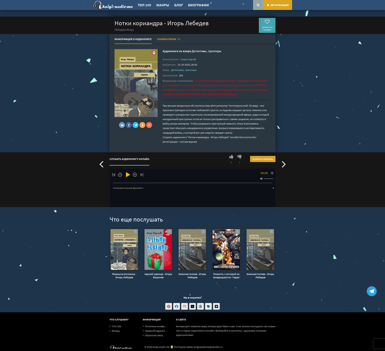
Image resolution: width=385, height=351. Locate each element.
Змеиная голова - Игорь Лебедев (192, 275)
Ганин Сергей (188, 59)
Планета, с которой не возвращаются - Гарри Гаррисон (226, 275)
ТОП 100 (144, 5)
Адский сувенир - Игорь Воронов (158, 275)
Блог (178, 5)
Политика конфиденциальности (164, 326)
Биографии (198, 5)
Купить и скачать (263, 159)
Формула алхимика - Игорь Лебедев (124, 275)
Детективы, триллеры (206, 51)
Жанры (162, 5)
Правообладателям (156, 330)
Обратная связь (154, 335)
